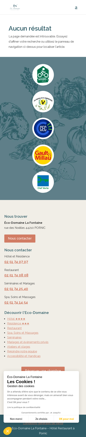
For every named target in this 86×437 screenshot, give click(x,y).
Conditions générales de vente (43, 423)
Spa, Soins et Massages (22, 333)
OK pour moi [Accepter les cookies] (66, 419)
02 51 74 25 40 (16, 289)
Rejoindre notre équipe (22, 351)
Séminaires (14, 337)
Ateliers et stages (18, 346)
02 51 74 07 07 (16, 262)
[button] (7, 431)
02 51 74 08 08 (16, 275)
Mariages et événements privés (27, 342)
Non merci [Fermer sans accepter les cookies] (16, 419)
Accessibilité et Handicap (24, 356)
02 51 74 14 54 (16, 302)
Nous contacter (20, 238)
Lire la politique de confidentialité (23, 407)
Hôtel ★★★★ (16, 319)
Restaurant (14, 328)
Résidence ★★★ (18, 323)
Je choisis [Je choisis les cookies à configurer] (41, 419)
